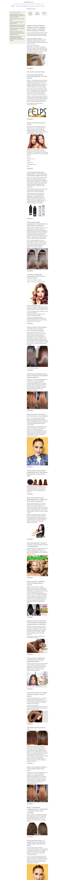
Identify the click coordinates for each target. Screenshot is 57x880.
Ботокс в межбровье (37, 13)
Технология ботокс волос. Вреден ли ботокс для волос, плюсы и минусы (37, 694)
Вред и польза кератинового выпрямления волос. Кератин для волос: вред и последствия (37, 499)
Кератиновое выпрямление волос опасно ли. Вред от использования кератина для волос (37, 375)
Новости (18, 6)
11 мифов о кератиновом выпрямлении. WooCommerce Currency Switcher (36, 276)
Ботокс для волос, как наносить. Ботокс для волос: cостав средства (37, 415)
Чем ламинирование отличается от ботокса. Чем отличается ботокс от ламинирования (37, 544)
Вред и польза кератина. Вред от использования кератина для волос (37, 768)
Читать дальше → (30, 68)
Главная (13, 6)
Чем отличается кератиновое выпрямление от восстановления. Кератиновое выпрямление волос (37, 173)
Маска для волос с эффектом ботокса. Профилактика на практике (36, 583)
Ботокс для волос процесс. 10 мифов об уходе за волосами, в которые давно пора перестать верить (36, 843)
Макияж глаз (28, 2)
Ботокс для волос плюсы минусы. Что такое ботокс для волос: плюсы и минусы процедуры (37, 328)
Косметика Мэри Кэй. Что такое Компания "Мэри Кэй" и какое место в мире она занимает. (17, 15)
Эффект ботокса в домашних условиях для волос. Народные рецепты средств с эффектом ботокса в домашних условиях (36, 28)
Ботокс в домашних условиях (30, 13)
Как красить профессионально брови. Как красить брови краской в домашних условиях (17, 33)
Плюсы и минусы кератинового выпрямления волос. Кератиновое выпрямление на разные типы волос (37, 473)
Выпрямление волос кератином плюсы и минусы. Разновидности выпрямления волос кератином (37, 622)
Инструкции (38, 6)
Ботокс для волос (44, 13)
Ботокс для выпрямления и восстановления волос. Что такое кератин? (37, 76)
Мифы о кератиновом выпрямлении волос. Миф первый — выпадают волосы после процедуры (37, 810)
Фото (43, 6)
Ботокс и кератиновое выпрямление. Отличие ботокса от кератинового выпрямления (37, 223)
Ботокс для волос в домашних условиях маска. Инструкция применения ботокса (36, 659)
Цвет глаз (31, 6)
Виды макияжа (24, 6)
